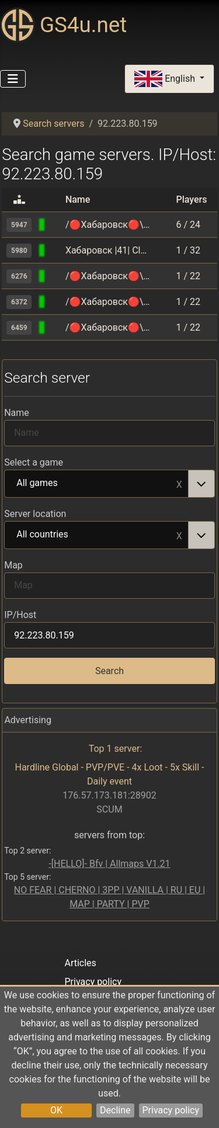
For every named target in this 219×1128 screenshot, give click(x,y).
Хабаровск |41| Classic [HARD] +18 (107, 250)
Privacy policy (171, 1110)
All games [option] (96, 483)
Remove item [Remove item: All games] (179, 484)
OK (56, 1110)
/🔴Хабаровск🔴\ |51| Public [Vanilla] (107, 327)
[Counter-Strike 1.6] (55, 250)
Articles (80, 963)
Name (16, 412)
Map (13, 565)
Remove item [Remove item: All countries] (179, 535)
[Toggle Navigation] (13, 79)
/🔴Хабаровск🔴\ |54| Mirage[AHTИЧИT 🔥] (107, 224)
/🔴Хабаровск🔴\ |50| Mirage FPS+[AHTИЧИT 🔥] (107, 276)
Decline (115, 1110)
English (165, 79)
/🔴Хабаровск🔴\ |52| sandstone (107, 301)
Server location (35, 513)
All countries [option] (96, 535)
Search (109, 670)
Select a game (33, 462)
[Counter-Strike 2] (55, 224)
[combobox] (109, 484)
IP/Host (20, 614)
